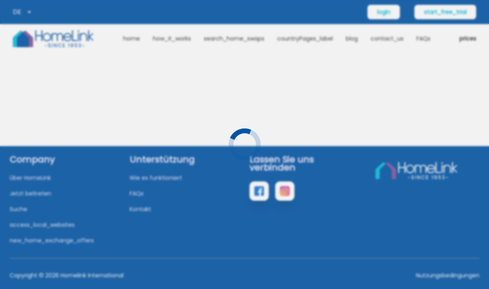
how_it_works (172, 39)
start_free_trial (445, 12)
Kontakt (140, 209)
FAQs (423, 39)
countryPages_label (305, 39)
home (131, 39)
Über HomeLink (30, 178)
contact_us (387, 39)
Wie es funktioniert (156, 178)
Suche (18, 209)
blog (352, 39)
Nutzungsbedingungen (447, 275)
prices (467, 39)
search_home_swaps (234, 39)
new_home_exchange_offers (52, 240)
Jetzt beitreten (30, 193)
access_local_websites (42, 225)
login (383, 12)
